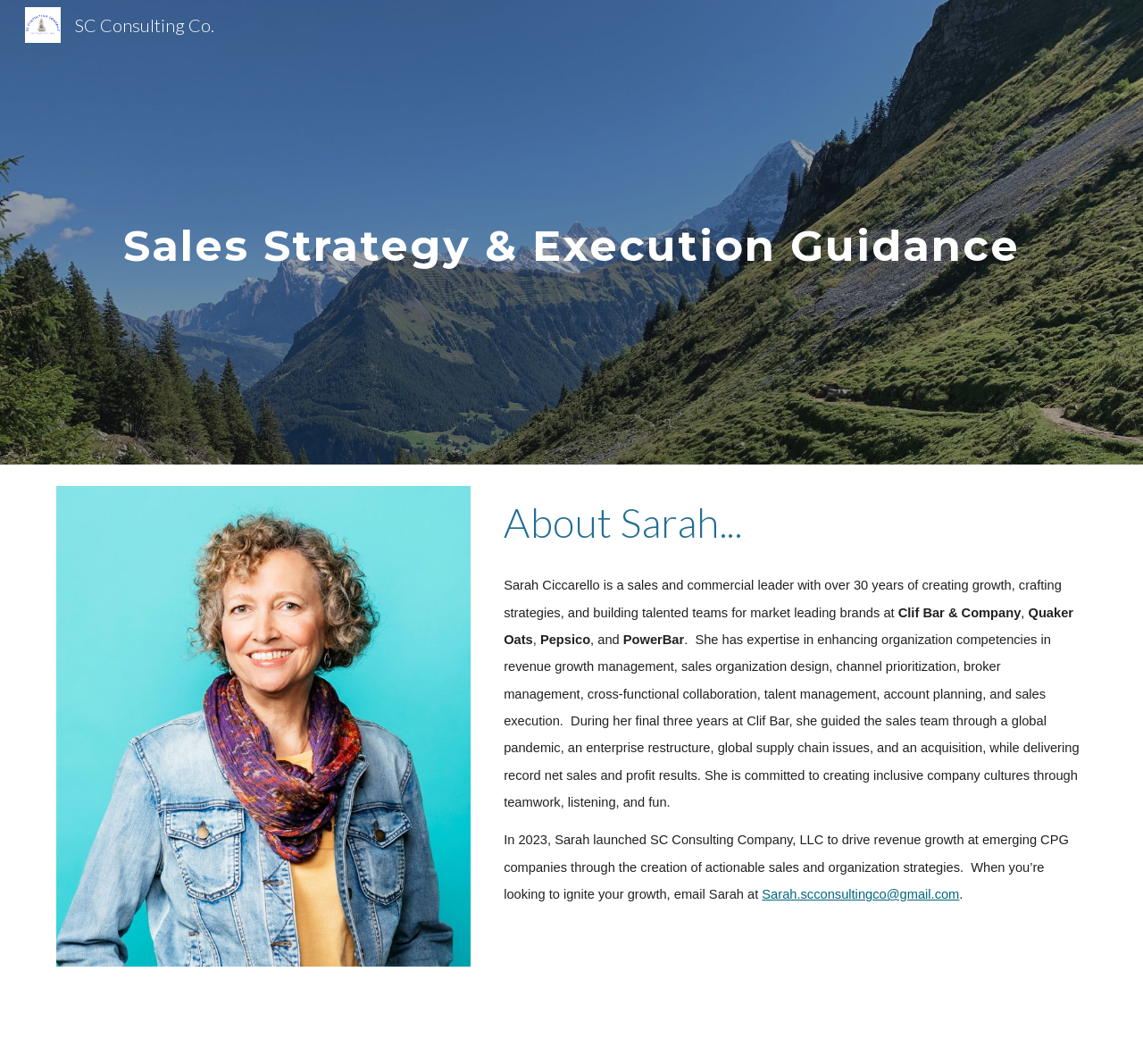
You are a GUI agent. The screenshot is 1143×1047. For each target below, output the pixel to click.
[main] (571, 232)
